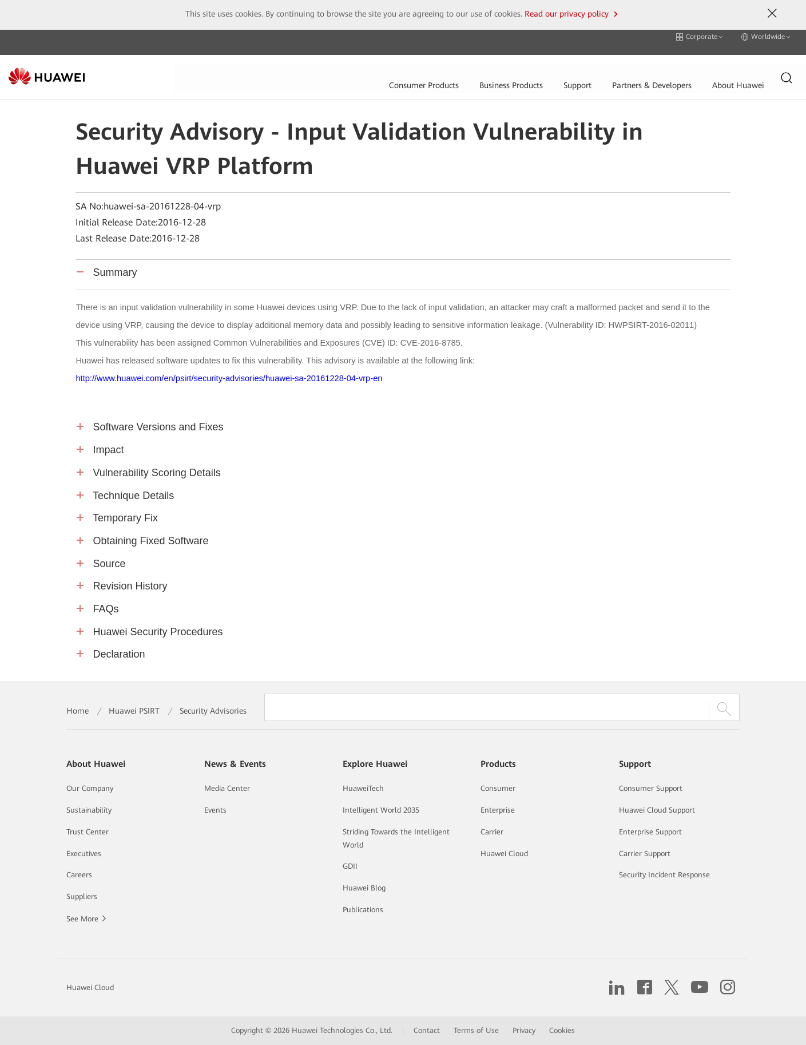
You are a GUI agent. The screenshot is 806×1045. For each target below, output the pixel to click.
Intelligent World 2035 (381, 810)
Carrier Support (644, 853)
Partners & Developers (480, 66)
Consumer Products (247, 66)
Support (404, 66)
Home (77, 710)
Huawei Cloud (504, 853)
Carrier (492, 832)
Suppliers (81, 896)
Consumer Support (650, 788)
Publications (363, 909)
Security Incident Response (664, 874)
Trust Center (87, 832)
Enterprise (498, 810)
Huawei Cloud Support (657, 810)
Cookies (562, 1030)
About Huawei (567, 66)
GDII (350, 866)
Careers (79, 874)
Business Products (336, 66)
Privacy (524, 1030)
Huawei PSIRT (134, 710)
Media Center (227, 788)
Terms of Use (476, 1030)
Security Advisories (213, 710)
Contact (427, 1030)
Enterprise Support (650, 832)
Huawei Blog (364, 888)
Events (215, 810)
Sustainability (89, 810)
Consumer (498, 788)
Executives (83, 853)
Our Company (89, 788)
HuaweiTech (363, 788)
